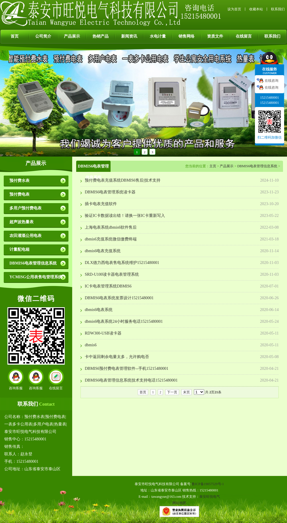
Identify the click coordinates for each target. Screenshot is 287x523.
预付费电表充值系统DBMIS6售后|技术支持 (122, 180)
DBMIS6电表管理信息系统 (33, 263)
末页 (186, 392)
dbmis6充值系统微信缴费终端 (111, 239)
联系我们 (278, 9)
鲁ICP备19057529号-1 (208, 484)
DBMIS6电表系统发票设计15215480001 (119, 298)
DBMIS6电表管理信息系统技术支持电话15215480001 (131, 380)
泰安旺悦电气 (209, 497)
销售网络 (186, 36)
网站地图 (179, 503)
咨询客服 (16, 388)
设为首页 (234, 9)
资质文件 (215, 36)
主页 (212, 166)
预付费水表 (19, 180)
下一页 (172, 392)
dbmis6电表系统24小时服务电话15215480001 (124, 321)
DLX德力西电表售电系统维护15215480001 (122, 262)
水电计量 (158, 36)
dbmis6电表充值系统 (103, 251)
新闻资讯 (129, 36)
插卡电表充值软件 (101, 204)
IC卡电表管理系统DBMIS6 (108, 286)
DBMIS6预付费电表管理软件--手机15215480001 (126, 368)
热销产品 (101, 36)
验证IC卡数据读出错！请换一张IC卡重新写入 (125, 215)
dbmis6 (91, 345)
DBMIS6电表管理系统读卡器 (110, 192)
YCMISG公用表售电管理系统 (35, 277)
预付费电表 (19, 194)
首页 (15, 36)
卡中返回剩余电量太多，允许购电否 (117, 357)
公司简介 (43, 36)
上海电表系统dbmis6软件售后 (111, 227)
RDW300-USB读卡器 (103, 333)
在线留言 (244, 36)
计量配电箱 (19, 249)
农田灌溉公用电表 (25, 236)
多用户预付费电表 (25, 208)
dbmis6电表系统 (99, 310)
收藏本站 (256, 9)
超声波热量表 (21, 222)
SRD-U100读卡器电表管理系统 (112, 274)
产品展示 (72, 36)
